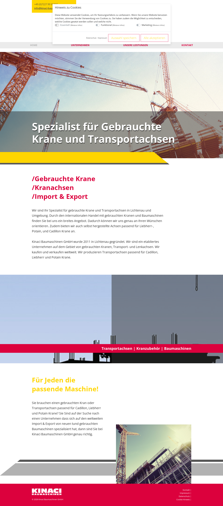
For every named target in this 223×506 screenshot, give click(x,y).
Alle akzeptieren (154, 38)
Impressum (102, 38)
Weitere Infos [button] (76, 25)
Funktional (112, 24)
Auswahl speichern (123, 38)
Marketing (153, 24)
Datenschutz (91, 38)
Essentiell (71, 24)
